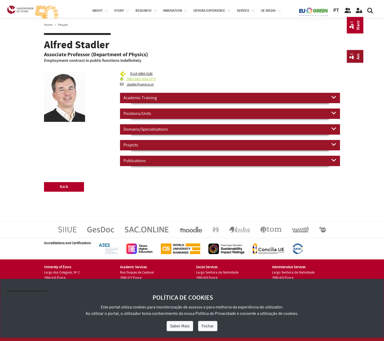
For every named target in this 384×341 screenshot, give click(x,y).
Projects (230, 145)
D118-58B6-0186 (141, 73)
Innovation (172, 10)
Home (48, 25)
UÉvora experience (209, 10)
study (119, 10)
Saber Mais (180, 326)
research (143, 10)
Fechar (208, 326)
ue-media (268, 10)
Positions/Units (230, 113)
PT (336, 10)
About (97, 10)
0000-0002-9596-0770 (138, 79)
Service (243, 10)
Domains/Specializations (230, 129)
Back (64, 186)
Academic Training (230, 98)
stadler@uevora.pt (137, 84)
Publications (230, 160)
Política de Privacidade (215, 313)
